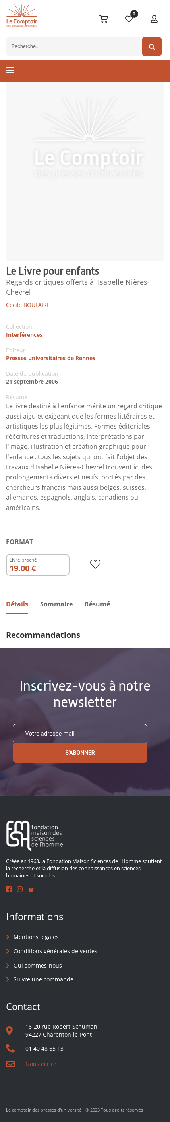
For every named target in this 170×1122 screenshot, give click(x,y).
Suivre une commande (43, 979)
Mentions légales (36, 936)
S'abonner (80, 752)
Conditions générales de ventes (55, 951)
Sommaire (56, 604)
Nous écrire (40, 1064)
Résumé (97, 604)
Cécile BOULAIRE (28, 305)
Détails (17, 604)
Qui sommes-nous (38, 965)
